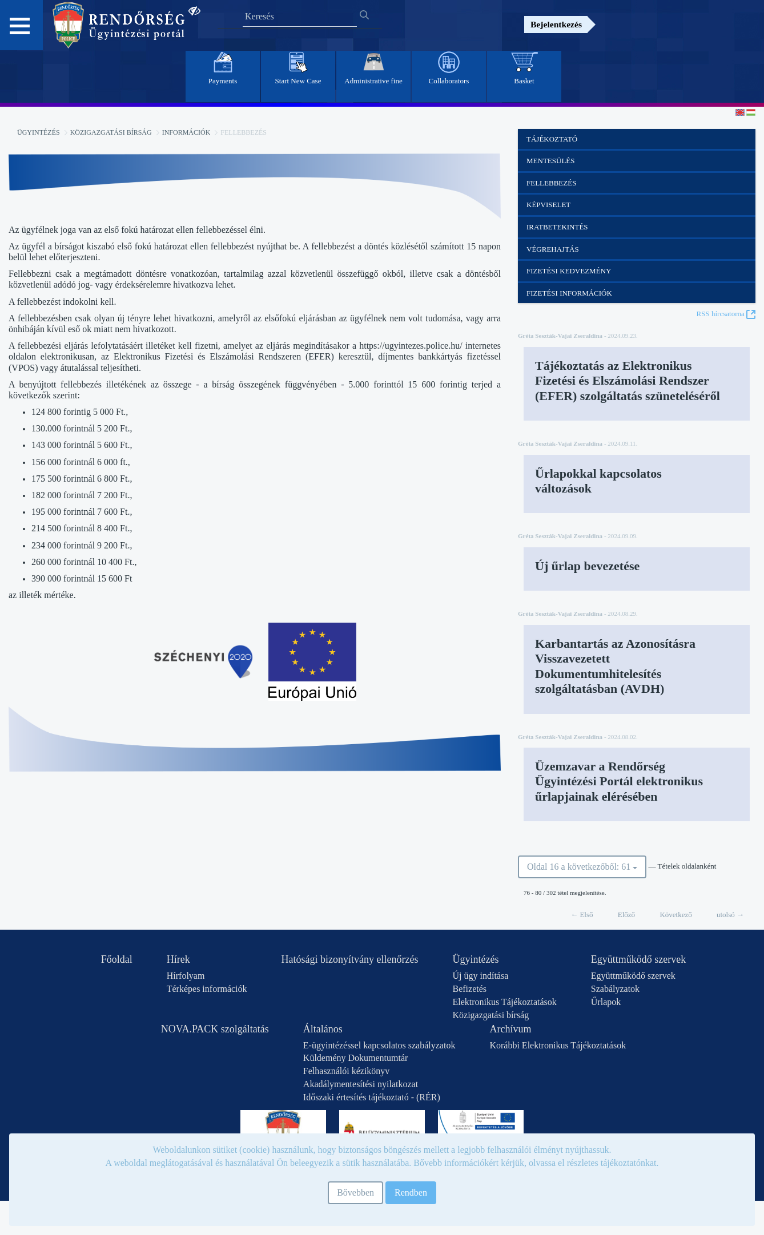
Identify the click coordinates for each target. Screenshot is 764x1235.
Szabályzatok (615, 989)
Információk (186, 132)
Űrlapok (606, 1002)
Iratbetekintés (557, 227)
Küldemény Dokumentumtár (355, 1058)
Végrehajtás (552, 249)
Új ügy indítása (480, 975)
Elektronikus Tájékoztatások (504, 1002)
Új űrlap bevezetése (587, 566)
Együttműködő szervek (638, 959)
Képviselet (548, 204)
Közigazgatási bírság (111, 132)
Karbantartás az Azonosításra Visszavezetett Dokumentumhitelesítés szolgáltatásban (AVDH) (615, 666)
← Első (581, 914)
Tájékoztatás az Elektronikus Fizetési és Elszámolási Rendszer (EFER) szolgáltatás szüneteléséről (627, 380)
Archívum (510, 1029)
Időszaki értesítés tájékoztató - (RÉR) (371, 1097)
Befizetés (469, 989)
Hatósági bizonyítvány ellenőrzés (350, 959)
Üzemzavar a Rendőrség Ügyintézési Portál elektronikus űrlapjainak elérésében (619, 781)
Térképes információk (207, 989)
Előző (626, 914)
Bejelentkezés (556, 24)
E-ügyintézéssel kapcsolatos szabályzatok (379, 1045)
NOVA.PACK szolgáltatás (215, 1029)
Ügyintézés (38, 132)
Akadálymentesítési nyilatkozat (360, 1084)
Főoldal (116, 959)
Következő (675, 914)
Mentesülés (550, 160)
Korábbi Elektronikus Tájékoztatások (557, 1045)
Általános (323, 1029)
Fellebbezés (551, 183)
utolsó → (730, 914)
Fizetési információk (569, 293)
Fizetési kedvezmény (568, 271)
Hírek (178, 959)
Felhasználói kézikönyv (346, 1071)
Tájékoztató (551, 139)
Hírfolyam (186, 975)
